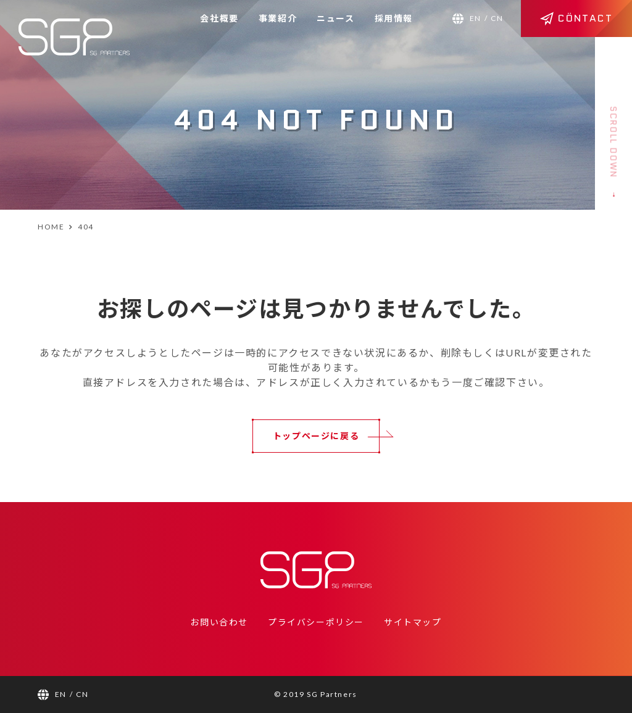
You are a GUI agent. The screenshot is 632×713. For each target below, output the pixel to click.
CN (497, 18)
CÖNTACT (576, 18)
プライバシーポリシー (316, 622)
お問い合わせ (219, 622)
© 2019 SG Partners (315, 694)
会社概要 (219, 18)
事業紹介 (278, 18)
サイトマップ (413, 622)
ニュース (335, 18)
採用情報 (394, 18)
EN (475, 18)
